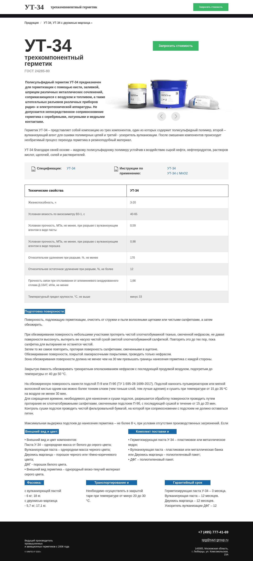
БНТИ (187, 8)
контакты (205, 8)
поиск (223, 8)
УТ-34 (71, 168)
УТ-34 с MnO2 (177, 173)
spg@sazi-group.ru (215, 540)
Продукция (32, 22)
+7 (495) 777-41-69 (213, 532)
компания (56, 8)
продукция (33, 8)
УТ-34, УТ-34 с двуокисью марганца (67, 22)
